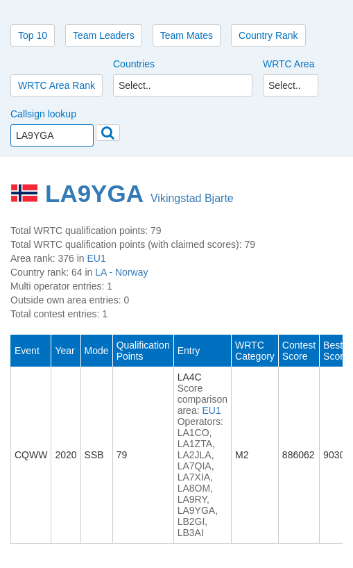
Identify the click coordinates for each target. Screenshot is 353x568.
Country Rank (268, 35)
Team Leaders (104, 35)
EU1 (96, 258)
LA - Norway (121, 272)
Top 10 (32, 35)
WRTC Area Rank (56, 85)
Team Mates (186, 35)
